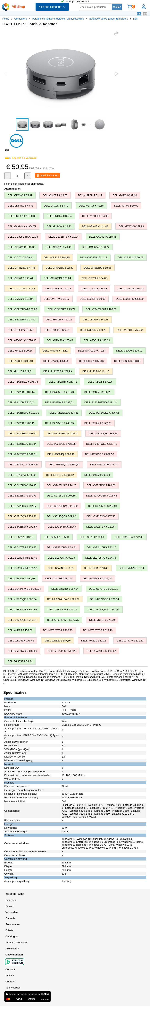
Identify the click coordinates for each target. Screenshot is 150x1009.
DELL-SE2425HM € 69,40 (22, 557)
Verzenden (11, 912)
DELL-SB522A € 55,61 (56, 537)
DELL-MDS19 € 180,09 (97, 340)
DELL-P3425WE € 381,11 (22, 454)
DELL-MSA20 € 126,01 (129, 350)
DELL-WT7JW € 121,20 (130, 640)
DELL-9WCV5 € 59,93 (131, 226)
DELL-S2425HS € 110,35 (22, 485)
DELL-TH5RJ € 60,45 (96, 568)
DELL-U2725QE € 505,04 (22, 599)
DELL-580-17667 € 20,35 (22, 216)
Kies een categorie (52, 6)
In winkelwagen (47, 175)
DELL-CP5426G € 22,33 (59, 267)
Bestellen (10, 900)
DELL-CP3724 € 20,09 (130, 257)
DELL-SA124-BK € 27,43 (61, 526)
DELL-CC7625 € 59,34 (20, 257)
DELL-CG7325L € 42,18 (93, 257)
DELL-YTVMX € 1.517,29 (61, 650)
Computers (20, 18)
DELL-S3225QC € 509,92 (61, 516)
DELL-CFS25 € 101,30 (57, 257)
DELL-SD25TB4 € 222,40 (128, 537)
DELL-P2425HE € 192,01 (59, 402)
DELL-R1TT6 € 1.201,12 (60, 474)
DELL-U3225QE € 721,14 (104, 599)
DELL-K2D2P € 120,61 (57, 329)
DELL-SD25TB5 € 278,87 (22, 547)
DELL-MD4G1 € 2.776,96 (22, 340)
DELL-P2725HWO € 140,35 (62, 433)
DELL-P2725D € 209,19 (21, 423)
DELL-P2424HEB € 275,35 (23, 381)
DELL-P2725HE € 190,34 (22, 433)
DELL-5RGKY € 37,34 (59, 216)
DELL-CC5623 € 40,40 (58, 247)
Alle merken (12, 948)
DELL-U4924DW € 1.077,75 (63, 619)
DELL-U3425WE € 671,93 (22, 609)
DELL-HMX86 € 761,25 (59, 319)
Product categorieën (16, 942)
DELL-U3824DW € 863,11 (62, 609)
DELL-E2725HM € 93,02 (21, 319)
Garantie (10, 918)
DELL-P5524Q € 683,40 (61, 454)
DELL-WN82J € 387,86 (58, 640)
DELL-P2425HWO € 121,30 (23, 412)
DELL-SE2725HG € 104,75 (100, 557)
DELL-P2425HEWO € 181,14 (100, 402)
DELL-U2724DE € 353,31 (103, 588)
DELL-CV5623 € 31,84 (20, 298)
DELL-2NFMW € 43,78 (20, 205)
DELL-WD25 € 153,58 (20, 630)
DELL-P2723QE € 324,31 (63, 412)
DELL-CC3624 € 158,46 (102, 236)
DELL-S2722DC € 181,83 (101, 485)
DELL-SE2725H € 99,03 (61, 557)
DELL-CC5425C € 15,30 (21, 247)
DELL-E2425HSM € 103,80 (101, 309)
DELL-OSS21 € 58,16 (91, 361)
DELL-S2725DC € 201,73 (22, 495)
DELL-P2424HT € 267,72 (62, 381)
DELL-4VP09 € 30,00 (126, 205)
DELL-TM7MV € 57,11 (131, 568)
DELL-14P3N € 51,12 (90, 195)
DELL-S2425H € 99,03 (97, 474)
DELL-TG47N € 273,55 (60, 568)
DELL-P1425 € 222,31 (20, 371)
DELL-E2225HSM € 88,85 (22, 309)
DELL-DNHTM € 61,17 (56, 298)
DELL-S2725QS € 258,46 (22, 516)
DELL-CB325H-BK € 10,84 (63, 236)
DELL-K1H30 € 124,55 (20, 329)
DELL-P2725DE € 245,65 (59, 423)
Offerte (9, 930)
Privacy (9, 975)
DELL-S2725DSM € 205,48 (101, 495)
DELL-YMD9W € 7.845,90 (22, 650)
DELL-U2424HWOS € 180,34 (24, 588)
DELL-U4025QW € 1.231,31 (103, 609)
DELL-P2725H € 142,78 (97, 423)
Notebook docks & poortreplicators (108, 18)
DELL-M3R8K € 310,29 (93, 329)
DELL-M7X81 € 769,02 (130, 329)
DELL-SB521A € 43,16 (20, 537)
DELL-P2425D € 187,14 (21, 392)
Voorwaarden (13, 987)
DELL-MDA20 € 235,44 (60, 340)
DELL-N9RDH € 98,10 (20, 361)
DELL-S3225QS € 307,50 (101, 516)
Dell (135, 18)
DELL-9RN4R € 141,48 (95, 226)
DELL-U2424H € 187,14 (58, 578)
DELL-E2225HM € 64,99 (130, 298)
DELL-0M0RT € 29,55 (55, 195)
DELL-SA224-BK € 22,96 (100, 526)
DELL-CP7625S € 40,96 (21, 288)
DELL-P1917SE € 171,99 (57, 371)
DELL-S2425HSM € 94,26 (61, 485)
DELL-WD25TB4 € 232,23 (57, 630)
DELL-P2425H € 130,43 (21, 402)
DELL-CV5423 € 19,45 (130, 288)
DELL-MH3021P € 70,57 (92, 350)
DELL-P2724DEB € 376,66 (104, 412)
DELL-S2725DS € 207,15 (61, 495)
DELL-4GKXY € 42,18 (91, 205)
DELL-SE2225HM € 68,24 (61, 547)
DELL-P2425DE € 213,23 (59, 392)
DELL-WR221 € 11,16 (93, 640)
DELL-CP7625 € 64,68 (94, 278)
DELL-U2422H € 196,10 (21, 578)
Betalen (9, 906)
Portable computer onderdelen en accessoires (58, 18)
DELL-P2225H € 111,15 (95, 371)
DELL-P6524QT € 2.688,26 (23, 464)
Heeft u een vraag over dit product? (24, 183)
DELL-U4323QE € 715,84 (22, 619)
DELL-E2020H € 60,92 (92, 298)
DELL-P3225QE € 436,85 (61, 443)
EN (145, 13)
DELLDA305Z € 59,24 (20, 661)
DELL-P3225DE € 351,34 (22, 443)
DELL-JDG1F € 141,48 (95, 319)
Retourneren (12, 924)
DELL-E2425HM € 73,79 (61, 309)
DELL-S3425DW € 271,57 (22, 526)
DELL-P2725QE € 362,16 (103, 433)
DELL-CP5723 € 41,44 (20, 278)
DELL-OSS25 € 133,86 (127, 361)
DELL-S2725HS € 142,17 (22, 505)
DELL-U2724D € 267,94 (65, 588)
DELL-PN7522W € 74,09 (22, 474)
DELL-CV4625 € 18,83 (94, 288)
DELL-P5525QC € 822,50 (99, 454)
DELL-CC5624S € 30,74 (95, 247)
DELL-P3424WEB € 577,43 (101, 443)
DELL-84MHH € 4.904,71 (22, 226)
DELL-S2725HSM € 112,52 (62, 505)
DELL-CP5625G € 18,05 (97, 267)
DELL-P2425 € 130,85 (100, 381)
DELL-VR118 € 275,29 (102, 619)
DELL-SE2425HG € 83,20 (101, 547)
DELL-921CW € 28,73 (59, 226)
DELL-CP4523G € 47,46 (21, 267)
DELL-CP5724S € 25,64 (57, 278)
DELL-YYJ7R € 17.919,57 (101, 650)
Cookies (10, 981)
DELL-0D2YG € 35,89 (20, 195)
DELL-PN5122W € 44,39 (104, 464)
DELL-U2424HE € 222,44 (97, 578)
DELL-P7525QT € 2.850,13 (64, 464)
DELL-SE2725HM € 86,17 (22, 568)
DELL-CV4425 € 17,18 (58, 288)
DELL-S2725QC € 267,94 (102, 505)
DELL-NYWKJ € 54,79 (56, 361)
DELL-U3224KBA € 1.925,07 (63, 599)
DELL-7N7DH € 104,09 (95, 216)
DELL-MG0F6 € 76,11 (55, 350)
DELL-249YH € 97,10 (125, 195)
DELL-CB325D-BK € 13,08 (23, 236)
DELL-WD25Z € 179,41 (21, 640)
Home (5, 18)
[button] (116, 33)
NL (139, 13)
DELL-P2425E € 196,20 (97, 392)
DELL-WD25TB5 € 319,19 (97, 630)
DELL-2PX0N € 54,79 (56, 205)
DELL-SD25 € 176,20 (92, 537)
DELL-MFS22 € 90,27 (20, 350)
